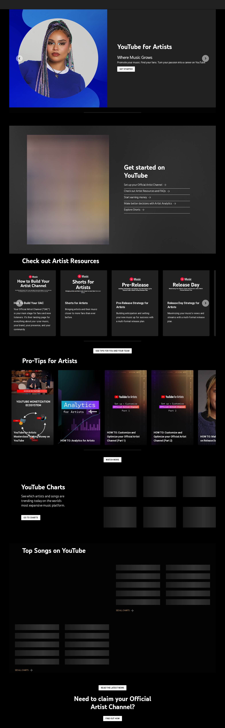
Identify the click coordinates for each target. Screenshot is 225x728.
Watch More (112, 460)
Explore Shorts (132, 209)
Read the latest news (112, 688)
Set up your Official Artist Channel (143, 184)
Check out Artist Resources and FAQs (145, 191)
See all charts (123, 610)
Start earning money (135, 197)
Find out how (112, 718)
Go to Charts (31, 517)
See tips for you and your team (112, 351)
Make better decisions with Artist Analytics (148, 203)
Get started (126, 69)
